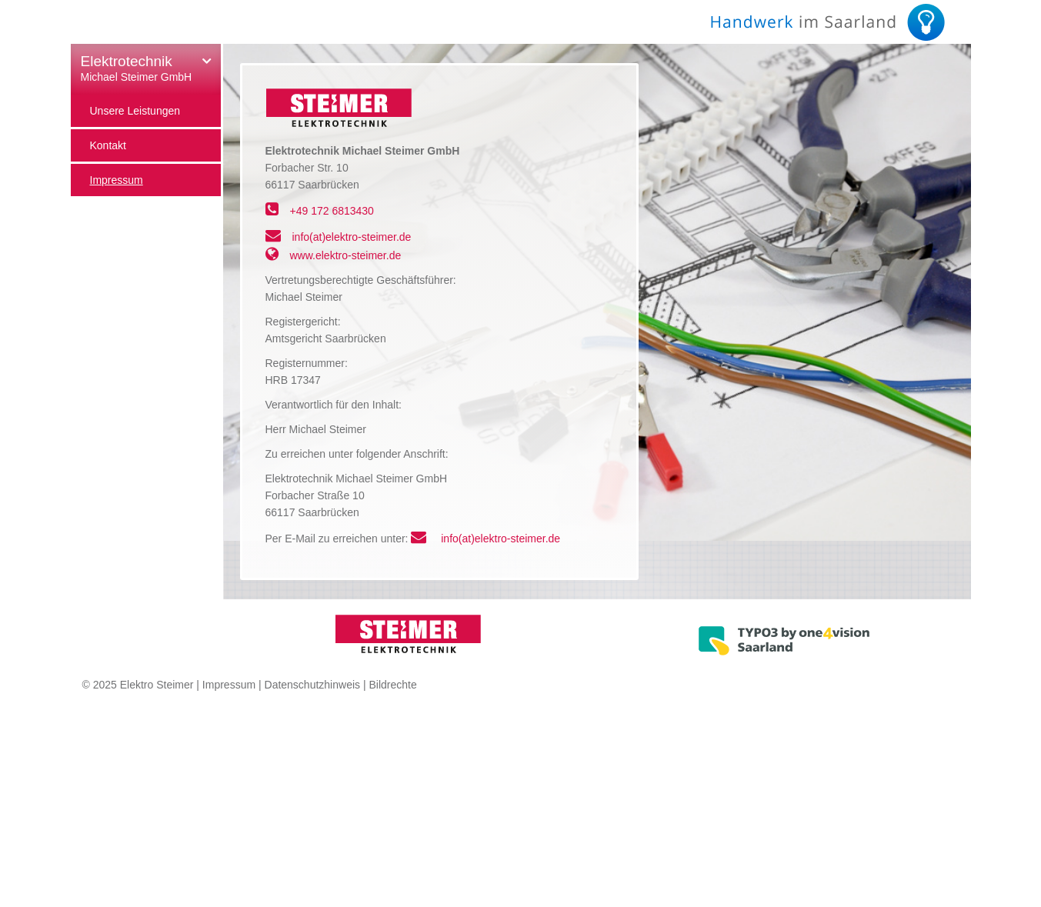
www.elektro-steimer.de (346, 255)
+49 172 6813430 (332, 211)
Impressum (228, 685)
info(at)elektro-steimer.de (352, 237)
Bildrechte (392, 685)
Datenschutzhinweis (313, 685)
